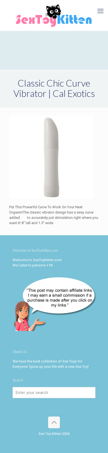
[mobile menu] (100, 11)
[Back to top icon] (54, 422)
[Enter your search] (54, 392)
